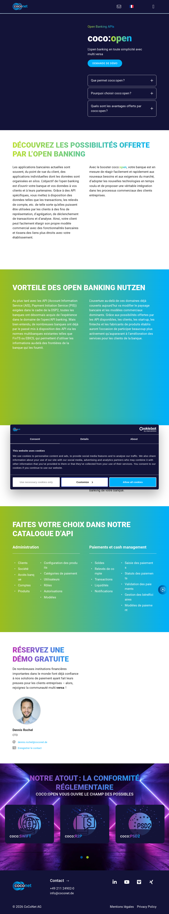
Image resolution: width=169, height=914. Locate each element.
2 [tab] (87, 857)
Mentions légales (122, 907)
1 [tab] (81, 857)
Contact (57, 880)
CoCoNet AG (32, 907)
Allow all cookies (133, 482)
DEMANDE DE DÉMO (105, 63)
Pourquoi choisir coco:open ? (122, 93)
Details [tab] (84, 439)
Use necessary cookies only (36, 482)
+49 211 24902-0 (62, 889)
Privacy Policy (146, 907)
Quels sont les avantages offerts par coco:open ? (122, 108)
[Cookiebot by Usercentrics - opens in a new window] (141, 429)
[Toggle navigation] (153, 6)
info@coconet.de (62, 893)
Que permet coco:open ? (122, 80)
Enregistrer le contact (27, 747)
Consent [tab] (35, 439)
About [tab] (134, 439)
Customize (84, 482)
